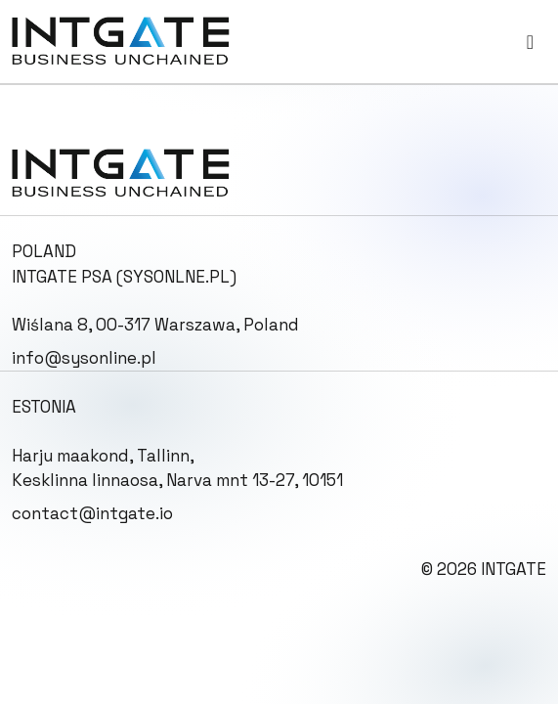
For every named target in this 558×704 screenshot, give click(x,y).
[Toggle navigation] (530, 41)
